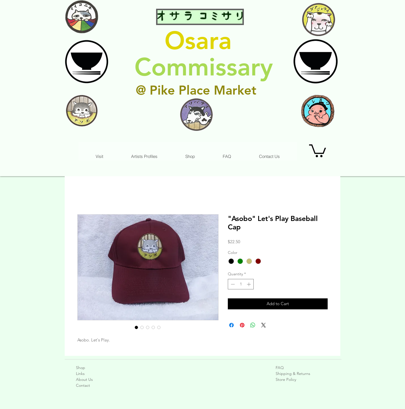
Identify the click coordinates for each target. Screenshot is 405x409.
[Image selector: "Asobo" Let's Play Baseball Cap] (136, 327)
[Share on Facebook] (231, 325)
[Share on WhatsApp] (252, 325)
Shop (80, 367)
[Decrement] (232, 284)
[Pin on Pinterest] (242, 325)
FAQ (280, 367)
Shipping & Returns (293, 373)
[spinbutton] (241, 284)
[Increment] (249, 284)
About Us (84, 379)
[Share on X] (263, 325)
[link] (317, 150)
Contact (83, 385)
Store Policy (286, 379)
